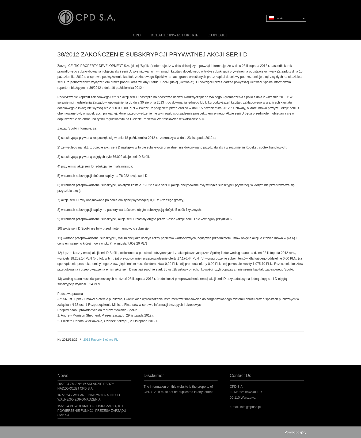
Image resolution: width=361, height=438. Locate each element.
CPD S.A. (93, 14)
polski (276, 18)
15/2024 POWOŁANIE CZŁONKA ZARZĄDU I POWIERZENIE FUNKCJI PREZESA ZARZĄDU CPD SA (92, 410)
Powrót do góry (295, 432)
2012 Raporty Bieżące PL (100, 339)
